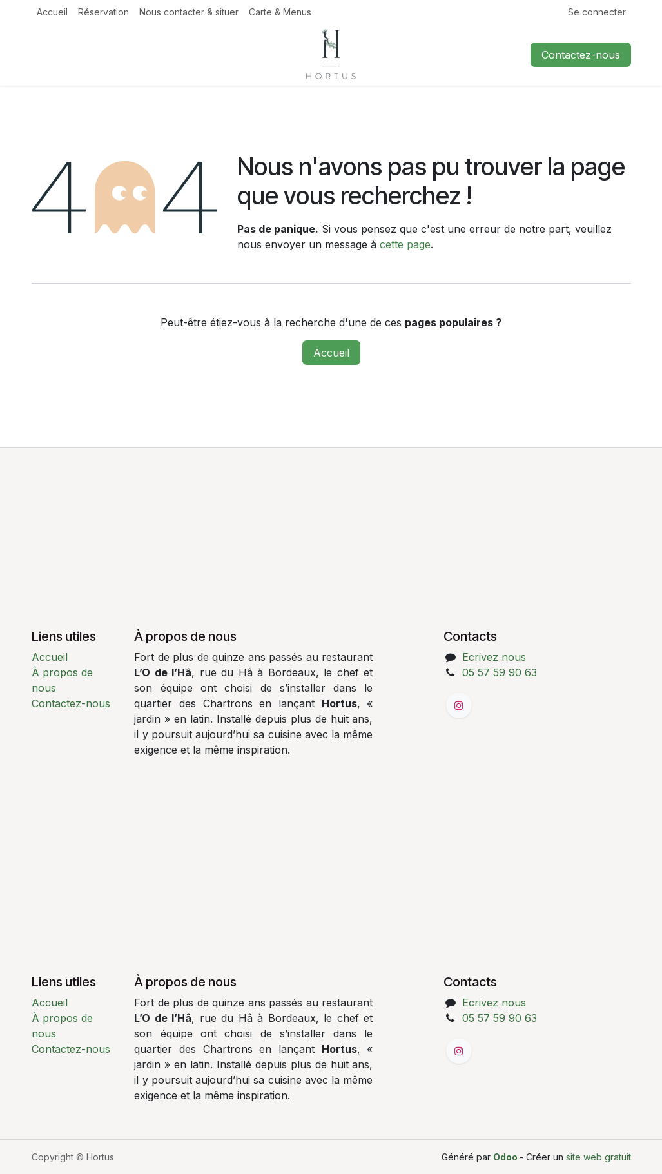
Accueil (331, 352)
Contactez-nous (580, 54)
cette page (405, 244)
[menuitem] (52, 12)
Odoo (506, 1156)
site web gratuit (598, 1156)
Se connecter (597, 11)
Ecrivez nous (494, 657)
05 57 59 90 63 (499, 672)
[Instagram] (459, 705)
